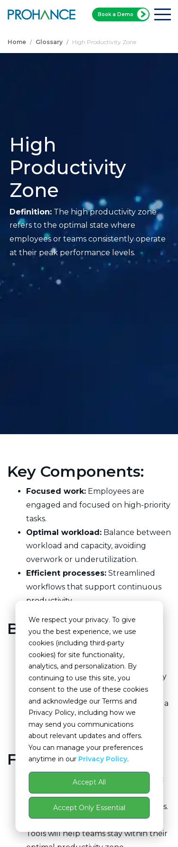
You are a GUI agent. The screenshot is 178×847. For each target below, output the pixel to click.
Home (17, 41)
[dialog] (89, 716)
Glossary (49, 41)
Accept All (89, 782)
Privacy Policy (102, 759)
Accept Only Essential (89, 807)
